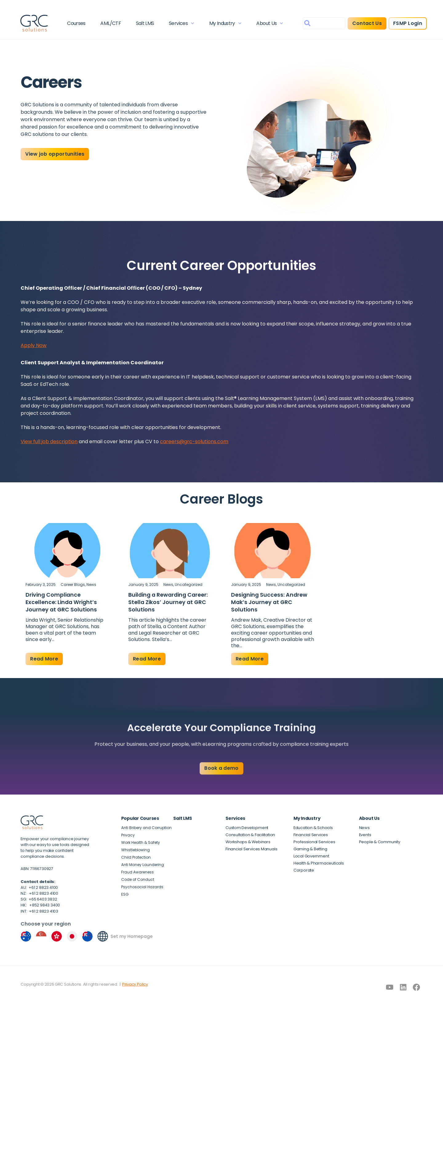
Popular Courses (140, 818)
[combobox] (323, 23)
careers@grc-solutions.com (194, 441)
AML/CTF (111, 23)
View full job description (49, 441)
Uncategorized (188, 584)
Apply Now (33, 345)
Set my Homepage (131, 936)
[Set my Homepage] (103, 936)
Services (181, 23)
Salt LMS (145, 23)
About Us (269, 23)
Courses (76, 23)
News (91, 584)
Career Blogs (73, 584)
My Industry (225, 23)
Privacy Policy (135, 984)
